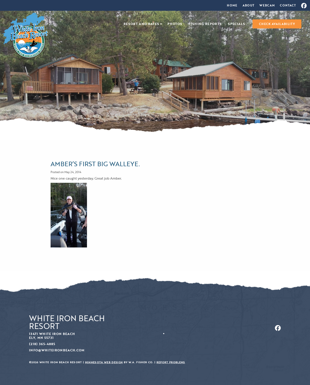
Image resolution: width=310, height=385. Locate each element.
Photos (174, 24)
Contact (288, 5)
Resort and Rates (141, 24)
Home (232, 5)
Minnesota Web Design (104, 362)
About (248, 5)
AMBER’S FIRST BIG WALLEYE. (95, 163)
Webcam (267, 5)
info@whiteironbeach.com (57, 350)
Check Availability (277, 24)
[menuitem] (232, 5)
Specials (236, 24)
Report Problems (171, 362)
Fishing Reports (205, 24)
